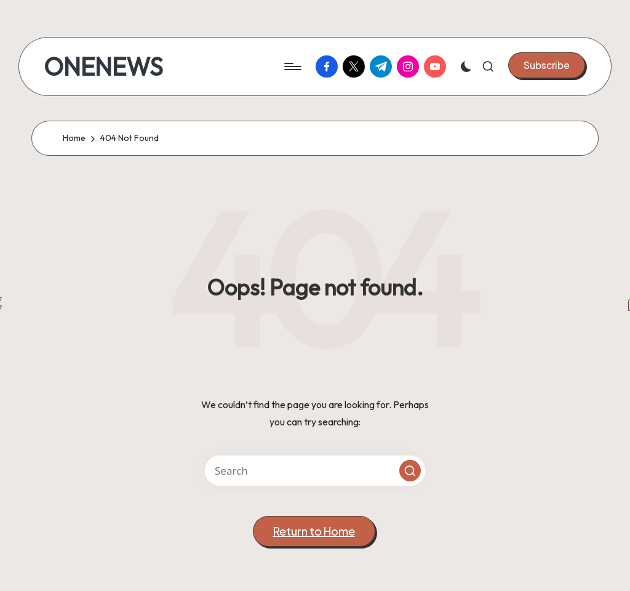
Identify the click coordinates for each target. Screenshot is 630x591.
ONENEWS (103, 66)
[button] (546, 65)
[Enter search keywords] (315, 470)
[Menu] (292, 66)
